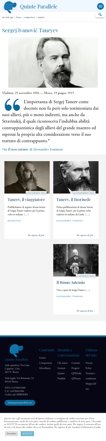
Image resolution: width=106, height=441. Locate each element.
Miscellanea (44, 368)
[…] (26, 214)
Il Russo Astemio (70, 282)
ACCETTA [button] (27, 433)
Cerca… (100, 14)
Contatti (75, 363)
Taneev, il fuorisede (73, 199)
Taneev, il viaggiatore (26, 199)
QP (76, 373)
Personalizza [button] (11, 433)
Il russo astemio (18, 149)
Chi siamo (62, 363)
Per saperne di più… (37, 235)
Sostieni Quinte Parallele (61, 373)
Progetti (75, 368)
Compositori (29, 17)
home (18, 17)
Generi (42, 358)
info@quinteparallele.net (20, 402)
